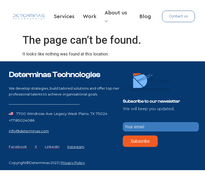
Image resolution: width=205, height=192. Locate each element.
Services (64, 16)
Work (89, 16)
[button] (178, 16)
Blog (145, 16)
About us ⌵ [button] (116, 16)
